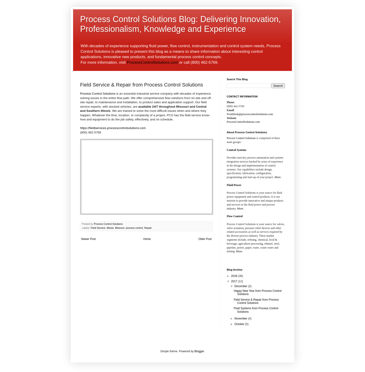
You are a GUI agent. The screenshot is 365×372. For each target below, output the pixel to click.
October (239, 324)
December (241, 286)
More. (278, 177)
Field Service (98, 227)
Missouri (119, 227)
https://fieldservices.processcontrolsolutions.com (113, 128)
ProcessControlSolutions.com (152, 62)
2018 (234, 276)
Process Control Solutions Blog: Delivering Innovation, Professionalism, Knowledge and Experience (180, 24)
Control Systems (236, 150)
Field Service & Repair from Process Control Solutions (256, 301)
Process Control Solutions (97, 93)
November (241, 318)
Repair (148, 227)
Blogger (199, 351)
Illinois (110, 227)
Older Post (205, 239)
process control (134, 227)
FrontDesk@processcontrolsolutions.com (250, 114)
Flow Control (235, 216)
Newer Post (88, 239)
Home (147, 239)
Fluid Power (234, 185)
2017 (234, 281)
